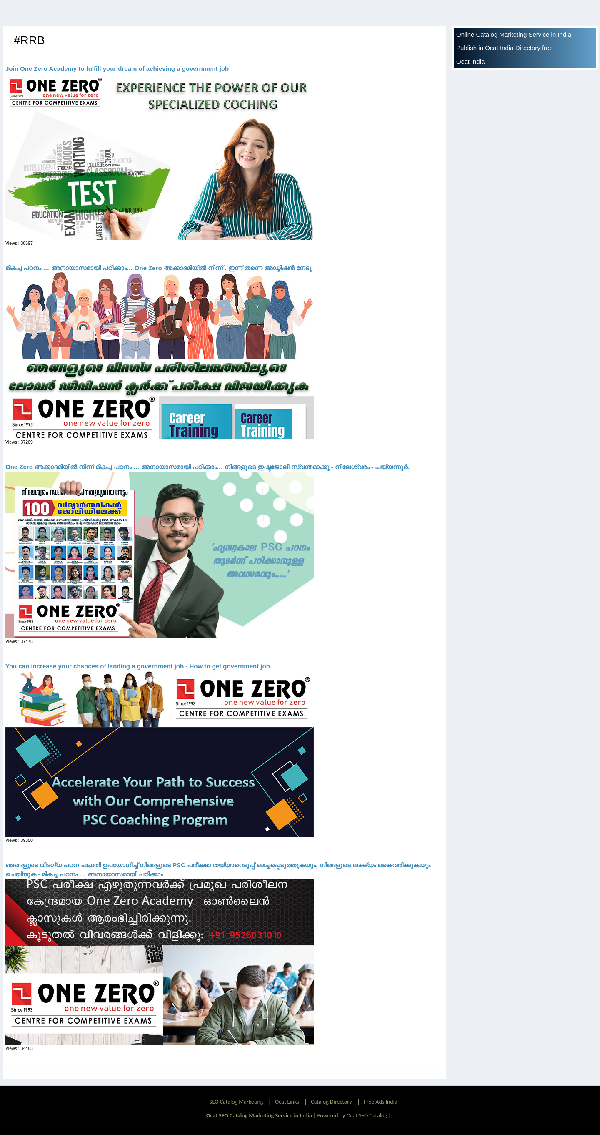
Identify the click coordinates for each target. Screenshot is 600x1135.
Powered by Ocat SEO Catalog (352, 1115)
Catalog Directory (331, 1101)
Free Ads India (380, 1101)
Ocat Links (287, 1101)
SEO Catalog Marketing (236, 1101)
